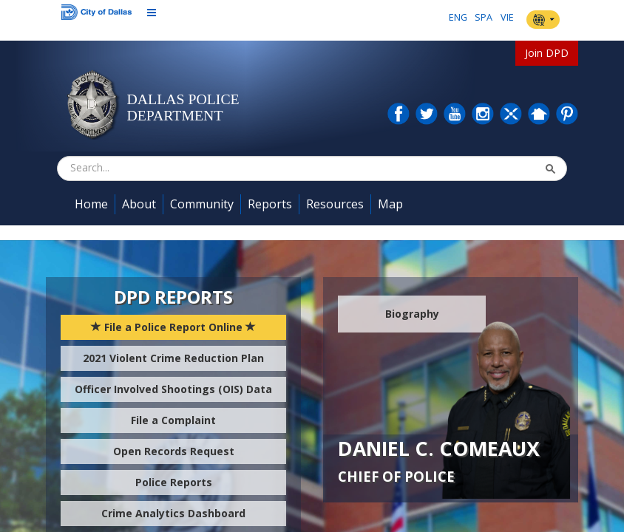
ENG (458, 17)
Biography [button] (412, 314)
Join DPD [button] (547, 53)
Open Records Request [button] (173, 451)
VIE (507, 17)
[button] (550, 168)
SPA (483, 17)
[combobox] (144, 167)
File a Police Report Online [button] (173, 327)
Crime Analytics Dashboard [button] (173, 513)
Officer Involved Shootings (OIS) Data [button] (173, 389)
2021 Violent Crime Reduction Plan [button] (173, 358)
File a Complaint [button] (173, 420)
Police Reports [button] (173, 482)
